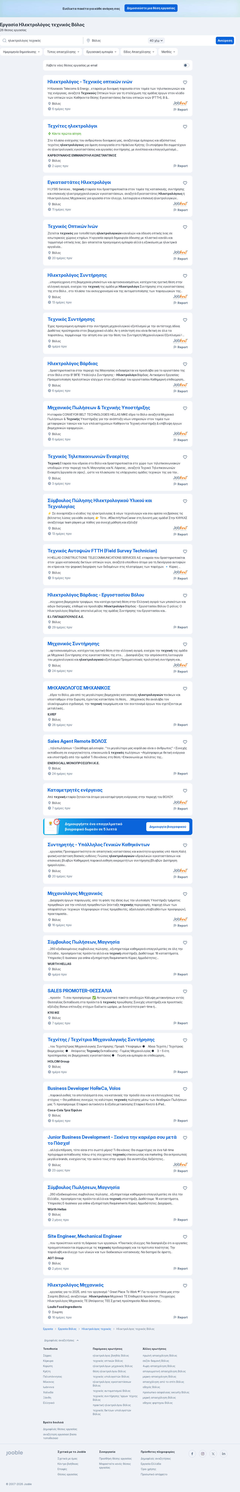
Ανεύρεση (225, 40)
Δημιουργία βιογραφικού (167, 827)
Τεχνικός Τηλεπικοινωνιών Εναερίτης (88, 456)
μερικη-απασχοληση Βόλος (159, 1376)
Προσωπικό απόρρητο (154, 1474)
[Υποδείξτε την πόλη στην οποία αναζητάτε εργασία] (125, 40)
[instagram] (202, 1453)
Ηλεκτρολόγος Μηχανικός (76, 1285)
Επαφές (62, 1469)
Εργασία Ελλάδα (151, 1463)
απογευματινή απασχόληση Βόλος (164, 1371)
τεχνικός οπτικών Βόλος (108, 1360)
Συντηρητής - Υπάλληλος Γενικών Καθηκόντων (99, 844)
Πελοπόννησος (52, 1376)
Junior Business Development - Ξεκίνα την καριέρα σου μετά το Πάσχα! (112, 1140)
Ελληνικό (48, 1402)
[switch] (186, 65)
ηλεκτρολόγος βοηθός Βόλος (111, 1355)
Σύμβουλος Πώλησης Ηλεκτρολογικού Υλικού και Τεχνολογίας (100, 503)
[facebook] (192, 1453)
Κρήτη (47, 1371)
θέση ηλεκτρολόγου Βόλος (109, 1371)
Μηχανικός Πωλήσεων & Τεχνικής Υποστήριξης (99, 407)
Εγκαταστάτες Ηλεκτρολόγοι (79, 182)
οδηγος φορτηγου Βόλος (158, 1402)
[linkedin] (223, 1453)
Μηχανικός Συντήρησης (73, 643)
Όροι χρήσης (148, 1469)
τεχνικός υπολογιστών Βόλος (111, 1376)
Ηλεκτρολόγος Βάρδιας (73, 363)
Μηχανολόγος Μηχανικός (75, 893)
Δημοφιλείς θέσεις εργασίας (60, 1429)
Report (180, 109)
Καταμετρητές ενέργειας (75, 790)
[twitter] (213, 1453)
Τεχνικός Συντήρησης (71, 319)
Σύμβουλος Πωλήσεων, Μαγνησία (84, 942)
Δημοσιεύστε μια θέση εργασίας (151, 8)
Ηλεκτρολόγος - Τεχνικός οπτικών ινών (90, 81)
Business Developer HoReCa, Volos (84, 1088)
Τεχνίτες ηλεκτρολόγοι (72, 126)
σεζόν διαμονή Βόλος (156, 1360)
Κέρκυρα (48, 1360)
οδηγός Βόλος (151, 1387)
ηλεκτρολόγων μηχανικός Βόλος (113, 1366)
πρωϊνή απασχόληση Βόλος (160, 1355)
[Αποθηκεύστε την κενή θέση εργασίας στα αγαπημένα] (185, 82)
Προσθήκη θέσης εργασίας (115, 1458)
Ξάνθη (47, 1397)
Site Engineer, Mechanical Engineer (85, 1236)
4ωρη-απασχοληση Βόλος (159, 1366)
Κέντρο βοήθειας (68, 1463)
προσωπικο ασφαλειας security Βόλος (166, 1392)
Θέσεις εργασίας (68, 1474)
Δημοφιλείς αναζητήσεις (62, 1340)
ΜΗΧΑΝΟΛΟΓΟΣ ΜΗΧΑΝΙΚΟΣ (79, 688)
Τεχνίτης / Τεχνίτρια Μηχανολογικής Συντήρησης (101, 1039)
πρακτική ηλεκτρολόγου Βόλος (112, 1405)
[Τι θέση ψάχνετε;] (41, 40)
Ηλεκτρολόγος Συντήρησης (77, 275)
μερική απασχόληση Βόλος (159, 1397)
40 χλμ (157, 40)
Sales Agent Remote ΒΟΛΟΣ (77, 741)
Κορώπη (48, 1366)
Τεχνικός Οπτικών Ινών (73, 226)
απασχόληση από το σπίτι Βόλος (163, 1381)
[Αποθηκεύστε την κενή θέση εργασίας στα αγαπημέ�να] (185, 276)
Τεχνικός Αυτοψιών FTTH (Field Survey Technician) (102, 550)
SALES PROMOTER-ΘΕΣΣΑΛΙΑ (80, 990)
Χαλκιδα (48, 1392)
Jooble (28, 1484)
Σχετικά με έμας (67, 1458)
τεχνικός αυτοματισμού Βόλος (111, 1390)
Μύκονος (48, 1381)
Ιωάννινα (48, 1387)
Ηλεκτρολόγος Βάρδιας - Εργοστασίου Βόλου (96, 595)
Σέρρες (47, 1355)
